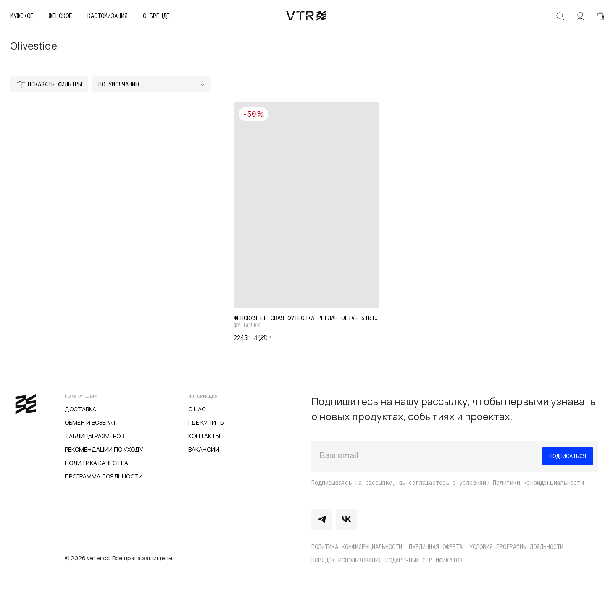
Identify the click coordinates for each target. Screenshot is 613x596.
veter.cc (306, 15)
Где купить (206, 422)
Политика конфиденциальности (356, 547)
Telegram (321, 519)
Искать (560, 16)
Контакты (204, 436)
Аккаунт (580, 16)
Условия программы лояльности (516, 547)
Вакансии (203, 449)
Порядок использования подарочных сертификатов (387, 560)
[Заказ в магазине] (151, 84)
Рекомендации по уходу (104, 449)
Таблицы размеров (94, 436)
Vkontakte (346, 519)
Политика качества (96, 463)
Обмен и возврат (90, 422)
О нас (197, 409)
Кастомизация (107, 16)
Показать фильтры (55, 84)
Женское (60, 16)
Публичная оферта (436, 547)
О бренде (156, 16)
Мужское (22, 16)
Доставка (80, 409)
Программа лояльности (104, 476)
